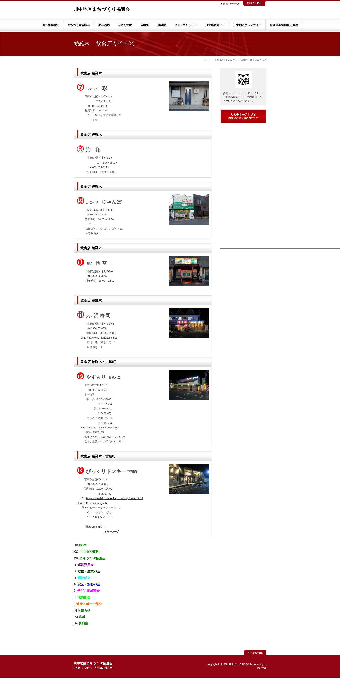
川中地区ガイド (215, 25)
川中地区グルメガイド (247, 25)
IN (75, 610)
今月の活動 (125, 25)
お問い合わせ (254, 3)
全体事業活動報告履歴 (284, 25)
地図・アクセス (230, 4)
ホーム (207, 60)
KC (76, 551)
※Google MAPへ (95, 526)
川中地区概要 (50, 25)
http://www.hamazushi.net (102, 337)
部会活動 (104, 25)
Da (76, 623)
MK (76, 558)
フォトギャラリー (185, 25)
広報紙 (144, 25)
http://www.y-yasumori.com (103, 427)
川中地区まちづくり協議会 (102, 9)
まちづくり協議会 (78, 25)
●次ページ (111, 531)
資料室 (161, 25)
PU (76, 617)
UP (76, 545)
